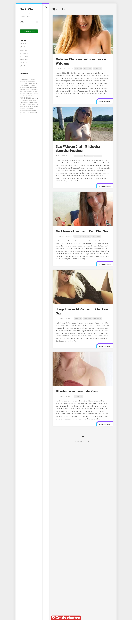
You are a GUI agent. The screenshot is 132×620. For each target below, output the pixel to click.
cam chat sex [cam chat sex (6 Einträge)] (28, 77)
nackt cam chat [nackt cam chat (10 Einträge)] (28, 96)
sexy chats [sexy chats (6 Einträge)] (34, 110)
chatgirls (70, 68)
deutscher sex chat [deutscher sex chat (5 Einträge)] (24, 81)
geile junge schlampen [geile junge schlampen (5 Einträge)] (32, 87)
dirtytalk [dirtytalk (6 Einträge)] (29, 83)
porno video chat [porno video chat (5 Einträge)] (29, 100)
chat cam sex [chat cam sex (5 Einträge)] (34, 77)
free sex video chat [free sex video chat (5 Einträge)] (23, 87)
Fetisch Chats (24, 53)
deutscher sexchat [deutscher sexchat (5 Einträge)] (31, 81)
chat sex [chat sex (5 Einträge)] (27, 79)
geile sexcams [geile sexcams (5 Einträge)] (23, 89)
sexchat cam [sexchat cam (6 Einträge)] (27, 106)
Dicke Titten (24, 50)
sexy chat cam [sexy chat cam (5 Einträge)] (28, 110)
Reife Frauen (24, 66)
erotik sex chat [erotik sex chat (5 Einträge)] (34, 83)
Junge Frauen (24, 56)
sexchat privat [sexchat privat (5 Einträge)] (23, 108)
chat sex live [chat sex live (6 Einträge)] (32, 79)
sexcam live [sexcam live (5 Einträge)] (35, 104)
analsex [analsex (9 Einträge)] (22, 77)
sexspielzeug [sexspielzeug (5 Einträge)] (22, 110)
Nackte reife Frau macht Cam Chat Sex (82, 231)
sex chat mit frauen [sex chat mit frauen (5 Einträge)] (34, 106)
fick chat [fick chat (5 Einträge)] (21, 85)
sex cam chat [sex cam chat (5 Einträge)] (30, 104)
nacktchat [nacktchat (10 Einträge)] (34, 98)
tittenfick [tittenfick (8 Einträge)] (28, 112)
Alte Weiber (24, 44)
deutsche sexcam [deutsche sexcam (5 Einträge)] (23, 83)
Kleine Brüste (24, 59)
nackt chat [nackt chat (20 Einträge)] (25, 97)
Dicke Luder (24, 47)
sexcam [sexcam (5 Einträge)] (25, 104)
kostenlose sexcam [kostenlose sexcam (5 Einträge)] (29, 93)
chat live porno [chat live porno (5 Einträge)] (23, 79)
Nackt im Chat (25, 63)
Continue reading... (105, 101)
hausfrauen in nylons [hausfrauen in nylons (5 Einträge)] (30, 89)
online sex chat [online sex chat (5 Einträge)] (23, 100)
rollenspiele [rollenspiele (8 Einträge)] (33, 102)
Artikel (22, 22)
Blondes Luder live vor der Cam (77, 391)
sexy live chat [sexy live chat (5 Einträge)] (22, 112)
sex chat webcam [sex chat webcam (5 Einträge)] (29, 108)
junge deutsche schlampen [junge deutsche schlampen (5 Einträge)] (28, 91)
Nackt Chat (27, 9)
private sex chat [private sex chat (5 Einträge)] (26, 102)
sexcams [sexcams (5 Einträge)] (21, 106)
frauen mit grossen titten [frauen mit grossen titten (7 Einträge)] (30, 85)
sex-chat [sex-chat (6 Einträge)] (22, 104)
